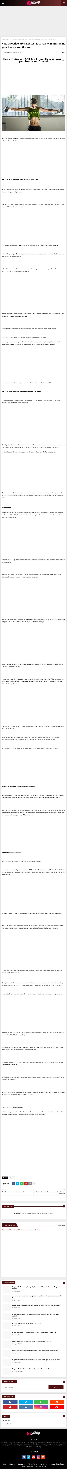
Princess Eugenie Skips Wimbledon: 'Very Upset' (26, 1323)
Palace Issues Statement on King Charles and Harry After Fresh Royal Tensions (36, 1305)
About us (12, 1464)
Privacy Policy (32, 1464)
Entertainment (9, 1420)
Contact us (21, 1464)
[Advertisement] (33, 21)
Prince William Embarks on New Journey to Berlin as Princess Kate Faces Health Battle (36, 1297)
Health (8, 39)
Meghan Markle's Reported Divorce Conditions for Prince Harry (31, 1369)
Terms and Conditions (57, 1464)
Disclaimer (43, 1464)
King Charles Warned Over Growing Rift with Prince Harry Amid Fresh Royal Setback (35, 1315)
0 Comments (60, 1225)
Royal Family (8, 1424)
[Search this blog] (26, 1387)
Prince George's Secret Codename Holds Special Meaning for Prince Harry (35, 1350)
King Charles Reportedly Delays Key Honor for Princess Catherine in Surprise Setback (35, 1288)
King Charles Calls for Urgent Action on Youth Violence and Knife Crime (34, 1332)
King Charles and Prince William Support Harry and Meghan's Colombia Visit (36, 1360)
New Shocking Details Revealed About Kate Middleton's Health (31, 1341)
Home (3, 39)
